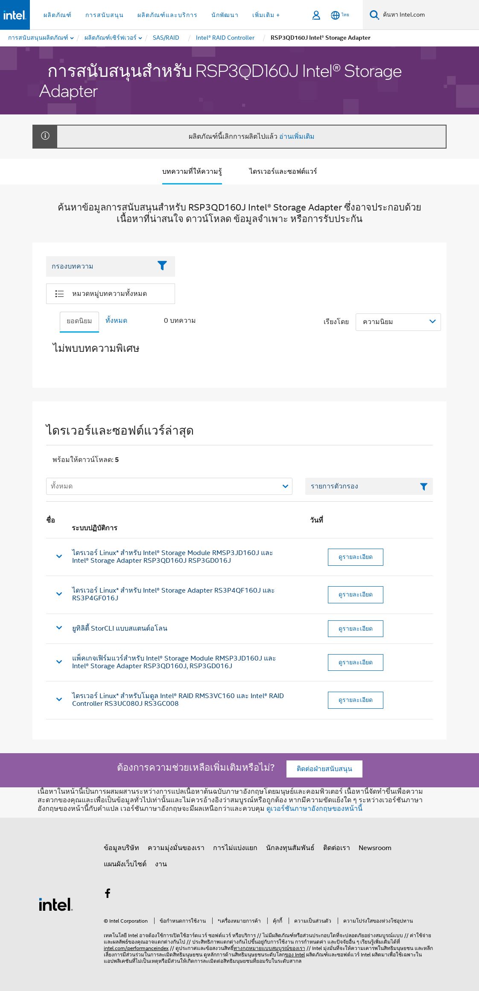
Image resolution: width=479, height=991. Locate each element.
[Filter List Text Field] (99, 266)
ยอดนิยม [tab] (79, 321)
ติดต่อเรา (336, 848)
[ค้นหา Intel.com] (429, 15)
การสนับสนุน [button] (104, 15)
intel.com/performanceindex (136, 948)
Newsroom (375, 848)
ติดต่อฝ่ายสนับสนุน (324, 769)
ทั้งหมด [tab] (116, 320)
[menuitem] (111, 38)
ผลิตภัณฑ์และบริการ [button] (167, 15)
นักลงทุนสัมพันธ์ (290, 848)
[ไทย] (340, 15)
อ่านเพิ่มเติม (297, 136)
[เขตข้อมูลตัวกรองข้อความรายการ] (369, 486)
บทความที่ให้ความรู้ (192, 171)
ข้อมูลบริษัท (121, 848)
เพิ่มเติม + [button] (266, 15)
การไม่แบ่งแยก (235, 848)
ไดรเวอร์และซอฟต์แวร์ (283, 171)
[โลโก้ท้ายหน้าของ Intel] (56, 904)
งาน (161, 864)
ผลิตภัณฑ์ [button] (58, 15)
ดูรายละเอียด (356, 557)
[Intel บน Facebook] (107, 895)
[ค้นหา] (375, 14)
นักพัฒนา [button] (225, 15)
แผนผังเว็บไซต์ (125, 864)
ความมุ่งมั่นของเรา (176, 848)
